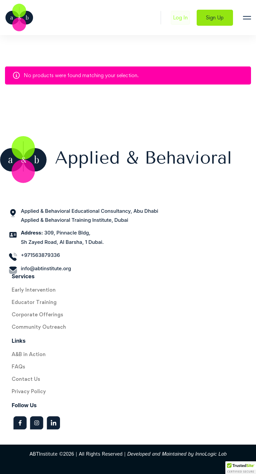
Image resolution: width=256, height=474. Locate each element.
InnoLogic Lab (211, 454)
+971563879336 (40, 255)
